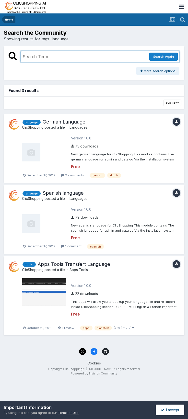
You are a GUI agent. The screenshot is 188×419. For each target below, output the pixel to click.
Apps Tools (79, 270)
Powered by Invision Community (94, 373)
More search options (158, 71)
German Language (64, 122)
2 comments (72, 175)
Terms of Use (68, 413)
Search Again (163, 56)
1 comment (71, 246)
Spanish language (63, 193)
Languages (78, 127)
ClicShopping (33, 127)
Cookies (94, 363)
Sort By (172, 102)
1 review (66, 328)
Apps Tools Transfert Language (74, 264)
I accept (170, 410)
